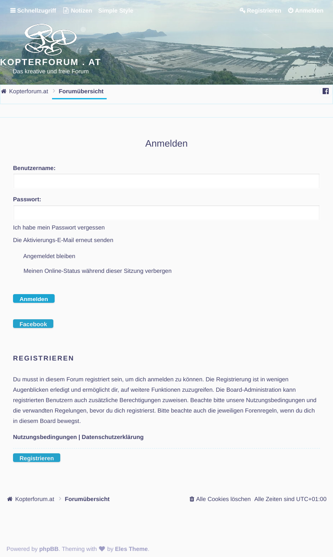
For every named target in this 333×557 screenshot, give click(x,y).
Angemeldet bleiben (44, 256)
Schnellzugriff (36, 10)
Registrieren (37, 458)
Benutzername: (34, 168)
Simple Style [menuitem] (116, 10)
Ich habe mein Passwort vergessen (59, 227)
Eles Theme (131, 549)
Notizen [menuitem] (77, 10)
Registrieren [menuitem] (264, 10)
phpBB (49, 549)
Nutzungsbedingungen (45, 437)
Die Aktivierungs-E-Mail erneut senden (63, 240)
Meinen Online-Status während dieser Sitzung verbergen (92, 271)
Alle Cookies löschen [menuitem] (223, 499)
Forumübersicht (87, 499)
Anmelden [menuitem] (309, 10)
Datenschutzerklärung (113, 437)
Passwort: (27, 199)
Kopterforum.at (34, 499)
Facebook (33, 324)
